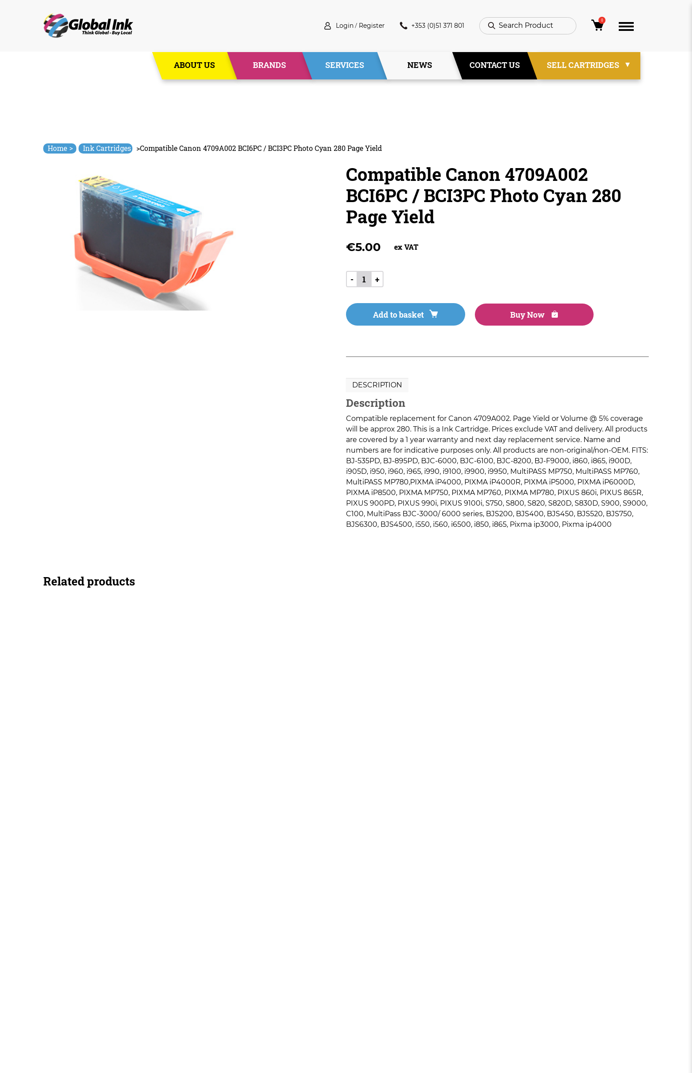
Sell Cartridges (583, 65)
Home (60, 148)
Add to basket (395, 316)
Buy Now (504, 316)
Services (344, 65)
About (236, 953)
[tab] (377, 387)
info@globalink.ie (80, 949)
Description (377, 387)
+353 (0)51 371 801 (428, 26)
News (419, 65)
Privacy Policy (370, 969)
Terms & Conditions (380, 953)
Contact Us (495, 65)
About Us (194, 65)
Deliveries (363, 938)
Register (363, 26)
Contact (239, 1001)
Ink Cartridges (107, 148)
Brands (269, 65)
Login (333, 26)
